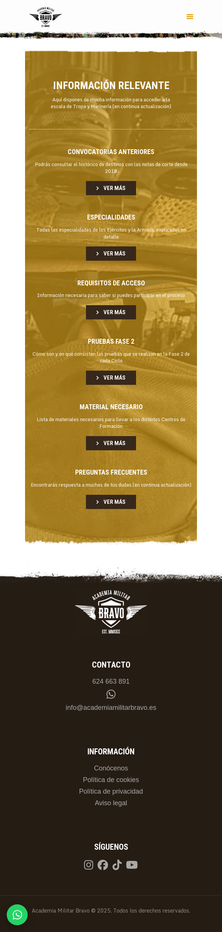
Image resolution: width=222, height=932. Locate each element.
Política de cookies (111, 780)
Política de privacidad (111, 791)
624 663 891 (111, 681)
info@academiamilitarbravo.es (111, 707)
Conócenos (111, 768)
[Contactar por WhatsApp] (17, 914)
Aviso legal (111, 803)
